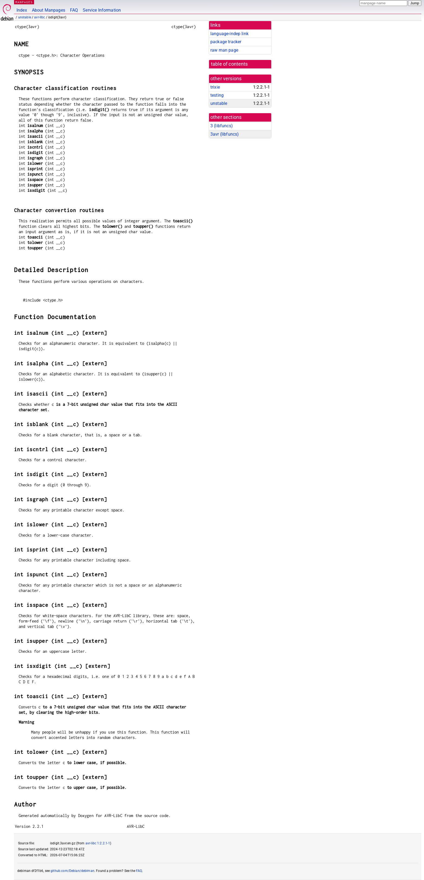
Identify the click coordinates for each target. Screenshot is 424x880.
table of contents (229, 64)
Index (21, 10)
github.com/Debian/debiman (72, 871)
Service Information (102, 10)
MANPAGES (24, 2)
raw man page (224, 50)
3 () (221, 125)
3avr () (224, 134)
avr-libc (39, 17)
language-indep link (229, 33)
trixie (215, 87)
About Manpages (48, 10)
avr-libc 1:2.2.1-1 (97, 843)
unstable (24, 17)
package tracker (225, 41)
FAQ (74, 10)
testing (217, 95)
